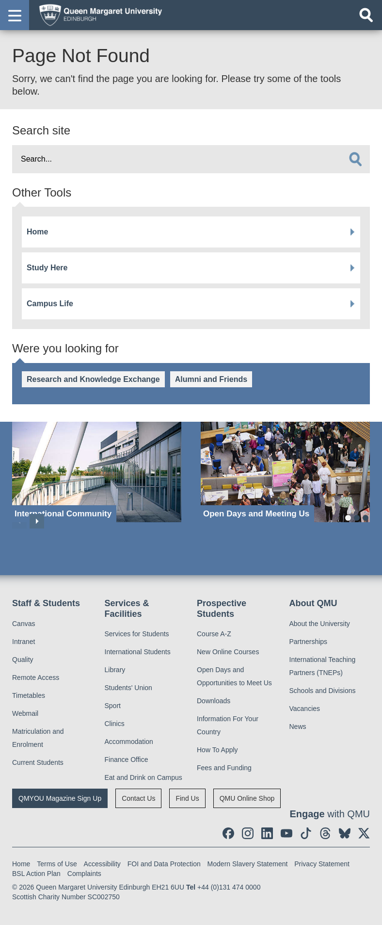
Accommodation (129, 741)
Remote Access (35, 677)
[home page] (97, 14)
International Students (138, 652)
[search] (355, 159)
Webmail (25, 713)
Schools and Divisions (322, 690)
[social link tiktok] (306, 833)
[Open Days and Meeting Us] (285, 472)
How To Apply (217, 750)
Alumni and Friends (211, 379)
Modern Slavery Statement (247, 864)
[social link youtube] (286, 833)
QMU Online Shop (247, 798)
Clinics (115, 723)
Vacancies (304, 708)
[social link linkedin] (267, 833)
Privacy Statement (322, 864)
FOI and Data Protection (164, 864)
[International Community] (96, 472)
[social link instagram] (248, 833)
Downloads (213, 701)
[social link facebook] (228, 833)
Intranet (23, 641)
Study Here (47, 268)
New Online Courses (228, 652)
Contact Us (138, 798)
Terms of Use (57, 864)
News (297, 726)
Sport (113, 706)
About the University (319, 624)
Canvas (23, 624)
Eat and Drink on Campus (143, 777)
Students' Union (128, 688)
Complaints (84, 873)
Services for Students (137, 634)
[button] (14, 15)
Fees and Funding (224, 768)
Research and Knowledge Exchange (93, 379)
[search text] (191, 159)
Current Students (38, 762)
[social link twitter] (364, 833)
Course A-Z (214, 634)
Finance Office (126, 759)
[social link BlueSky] (344, 833)
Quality (22, 659)
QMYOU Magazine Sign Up (59, 798)
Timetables (28, 695)
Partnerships (308, 641)
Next (37, 521)
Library (115, 670)
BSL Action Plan (36, 873)
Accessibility (102, 864)
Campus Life (50, 303)
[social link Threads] (325, 833)
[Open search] (366, 15)
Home (37, 232)
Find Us (187, 798)
